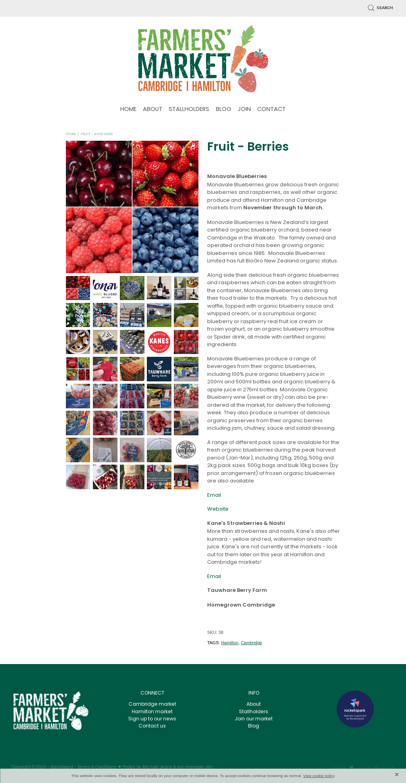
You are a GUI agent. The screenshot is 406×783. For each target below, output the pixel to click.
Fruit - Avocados (97, 134)
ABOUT (152, 109)
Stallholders (253, 712)
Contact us (152, 726)
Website (218, 509)
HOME (128, 109)
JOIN (244, 109)
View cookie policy (319, 775)
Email (214, 495)
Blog (253, 726)
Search (380, 8)
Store (71, 134)
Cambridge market (152, 704)
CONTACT (271, 109)
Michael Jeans (157, 767)
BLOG (223, 109)
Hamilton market (152, 712)
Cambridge (251, 642)
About (253, 704)
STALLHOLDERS (189, 109)
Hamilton (229, 642)
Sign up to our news (152, 719)
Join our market (254, 719)
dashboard (61, 767)
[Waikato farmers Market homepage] (203, 58)
